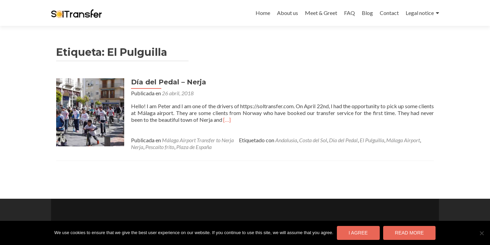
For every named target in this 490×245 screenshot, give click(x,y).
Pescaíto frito (159, 147)
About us (287, 13)
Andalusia (286, 140)
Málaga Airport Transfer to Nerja (198, 140)
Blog (367, 13)
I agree (358, 232)
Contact (389, 13)
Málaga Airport (403, 140)
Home (263, 13)
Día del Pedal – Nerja (168, 82)
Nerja (137, 147)
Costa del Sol (313, 140)
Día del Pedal (343, 140)
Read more (409, 232)
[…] (227, 119)
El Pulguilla (372, 140)
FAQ (349, 13)
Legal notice (420, 13)
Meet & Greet (321, 13)
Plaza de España (194, 147)
